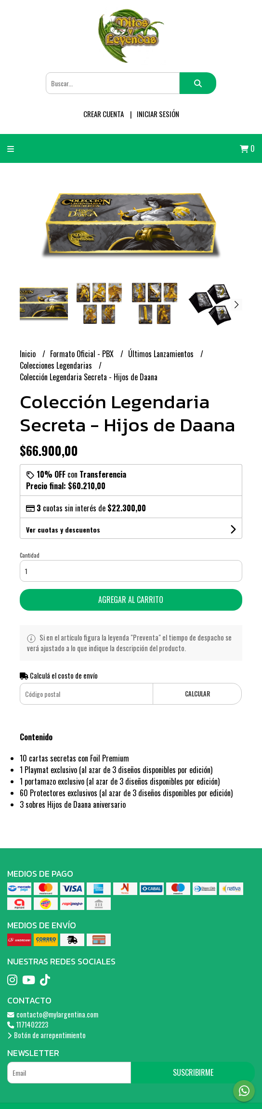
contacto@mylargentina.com (52, 1014)
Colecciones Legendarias (57, 365)
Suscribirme (193, 1072)
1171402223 (27, 1024)
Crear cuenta (103, 113)
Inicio (29, 354)
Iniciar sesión (158, 113)
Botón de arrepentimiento (46, 1035)
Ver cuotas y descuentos (63, 529)
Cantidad (29, 555)
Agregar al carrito (130, 599)
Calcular (197, 693)
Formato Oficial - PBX (83, 354)
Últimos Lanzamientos (162, 354)
